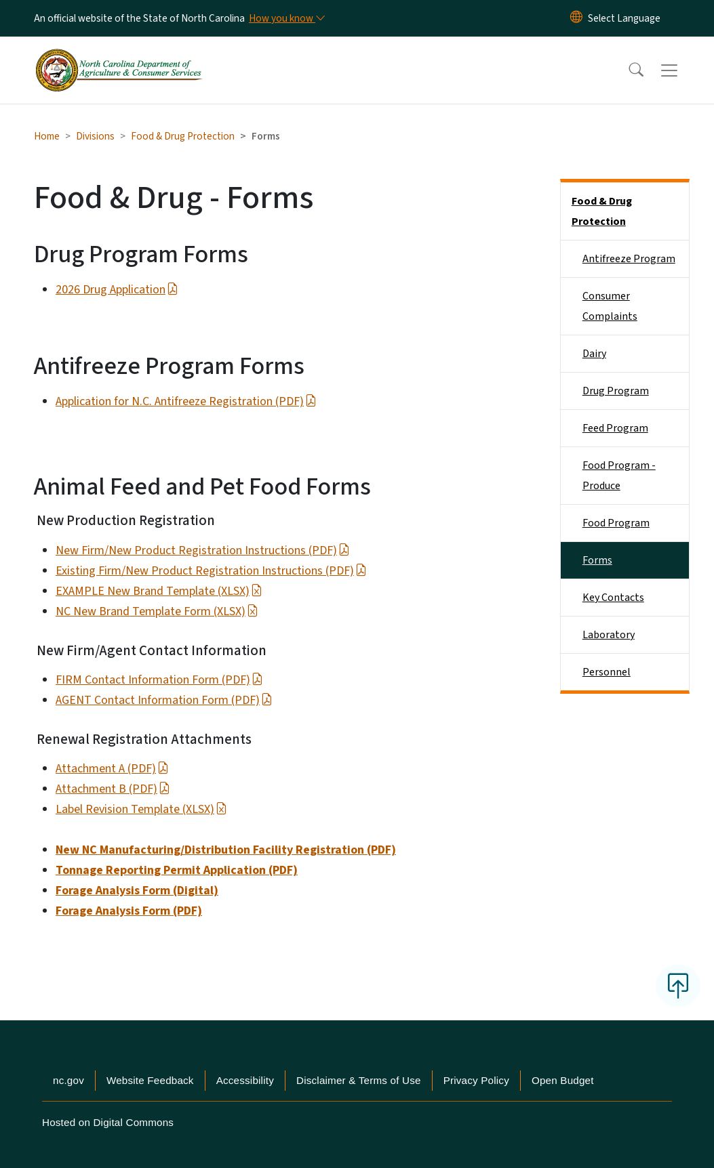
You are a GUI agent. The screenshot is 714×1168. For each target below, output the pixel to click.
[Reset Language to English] (576, 18)
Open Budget (563, 1080)
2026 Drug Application (117, 289)
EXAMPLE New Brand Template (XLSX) (159, 591)
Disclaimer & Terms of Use (358, 1080)
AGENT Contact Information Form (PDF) (164, 700)
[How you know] (286, 18)
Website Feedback (150, 1080)
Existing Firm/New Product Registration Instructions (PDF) (211, 570)
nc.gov (68, 1080)
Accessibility (245, 1080)
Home (47, 136)
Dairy (594, 353)
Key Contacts (613, 597)
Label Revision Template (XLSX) (141, 809)
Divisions (95, 136)
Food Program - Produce (619, 475)
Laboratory (608, 634)
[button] (627, 70)
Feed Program (615, 428)
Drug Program (615, 390)
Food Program (616, 523)
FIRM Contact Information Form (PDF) (159, 679)
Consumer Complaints (609, 306)
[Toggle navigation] (682, 70)
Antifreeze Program (628, 258)
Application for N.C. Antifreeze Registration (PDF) (186, 401)
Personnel (606, 672)
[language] (624, 18)
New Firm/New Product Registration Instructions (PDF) (203, 550)
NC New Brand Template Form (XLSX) (157, 611)
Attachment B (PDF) (113, 788)
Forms (597, 560)
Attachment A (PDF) (112, 768)
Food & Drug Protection (183, 136)
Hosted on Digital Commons (108, 1122)
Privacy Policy (476, 1080)
